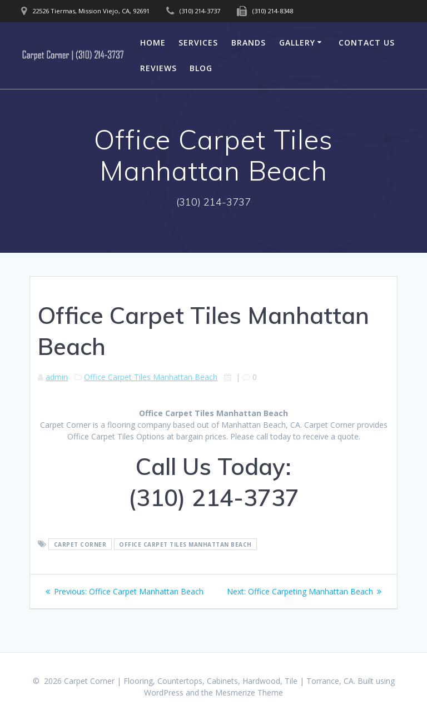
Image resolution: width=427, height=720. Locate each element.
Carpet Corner (80, 544)
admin (57, 377)
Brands (248, 42)
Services (198, 42)
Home (153, 42)
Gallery (297, 42)
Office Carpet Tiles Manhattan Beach (150, 377)
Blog (201, 68)
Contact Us (367, 42)
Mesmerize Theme (249, 692)
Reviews (158, 68)
